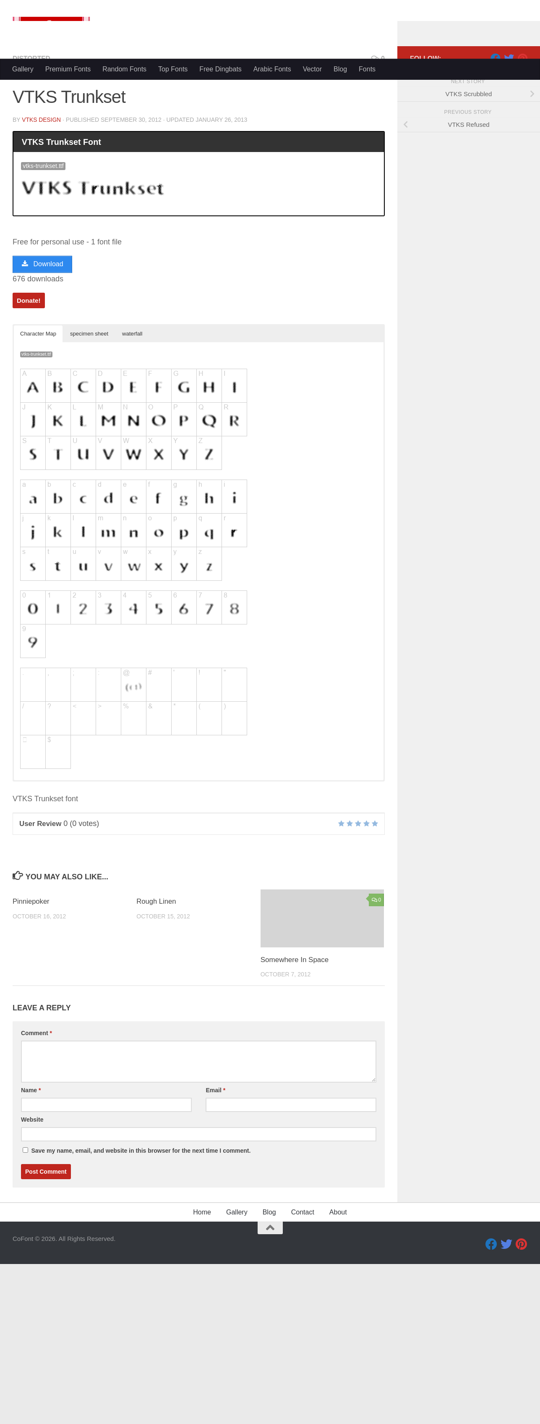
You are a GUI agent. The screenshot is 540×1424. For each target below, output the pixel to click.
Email (215, 1250)
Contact (302, 1372)
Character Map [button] (38, 493)
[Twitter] (509, 218)
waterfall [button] (132, 493)
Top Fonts (173, 195)
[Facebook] (495, 218)
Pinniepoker (31, 1061)
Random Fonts (124, 195)
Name (31, 1250)
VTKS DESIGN (41, 279)
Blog (340, 195)
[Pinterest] (522, 218)
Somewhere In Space (295, 1120)
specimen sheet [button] (89, 493)
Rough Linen (156, 1061)
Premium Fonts (68, 195)
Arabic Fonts (272, 195)
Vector (312, 195)
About (338, 1372)
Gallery (23, 195)
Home (202, 1372)
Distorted (32, 218)
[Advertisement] (270, 122)
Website (32, 1279)
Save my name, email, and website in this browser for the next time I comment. (140, 1310)
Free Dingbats (220, 195)
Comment (36, 1193)
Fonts (367, 195)
